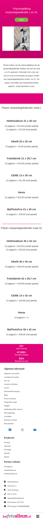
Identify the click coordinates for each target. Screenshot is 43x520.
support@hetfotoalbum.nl (15, 498)
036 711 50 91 (12, 494)
